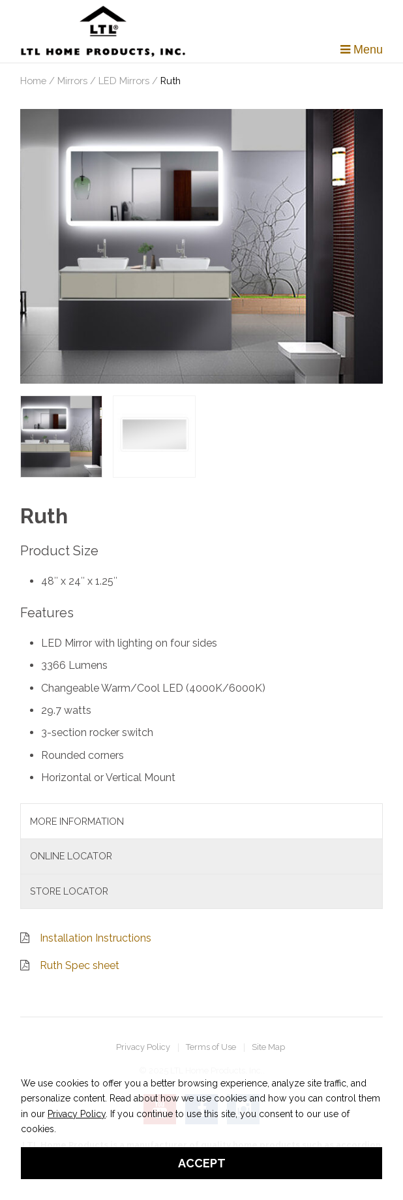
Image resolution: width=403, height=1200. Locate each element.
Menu (361, 49)
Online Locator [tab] (71, 855)
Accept (202, 1163)
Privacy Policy (143, 1047)
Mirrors (72, 80)
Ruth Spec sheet (79, 965)
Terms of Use (211, 1047)
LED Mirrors (123, 80)
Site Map (268, 1047)
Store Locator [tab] (69, 891)
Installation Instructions (95, 938)
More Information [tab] (77, 821)
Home (33, 80)
